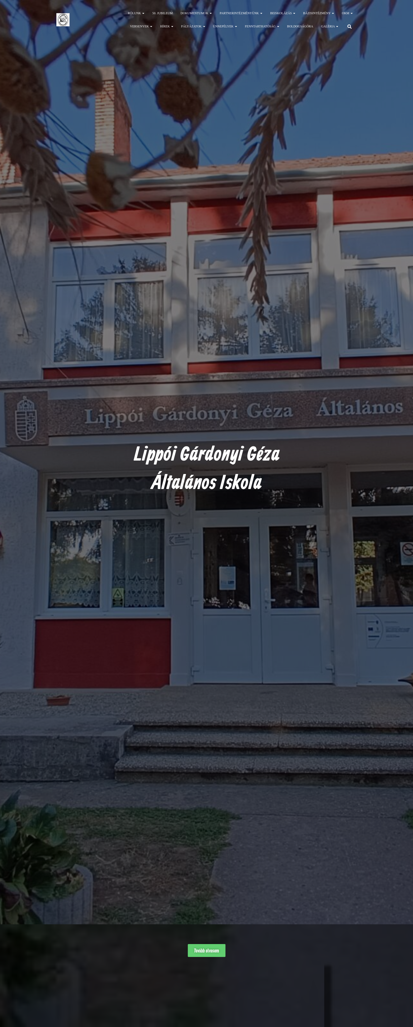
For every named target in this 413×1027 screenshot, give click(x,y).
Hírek (166, 26)
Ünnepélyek (225, 26)
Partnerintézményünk (241, 13)
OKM (347, 13)
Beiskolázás (282, 13)
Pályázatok (193, 26)
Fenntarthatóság (262, 26)
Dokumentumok (196, 13)
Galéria (329, 26)
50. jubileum (162, 13)
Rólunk (136, 13)
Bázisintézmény (318, 13)
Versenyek (141, 26)
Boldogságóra (300, 26)
